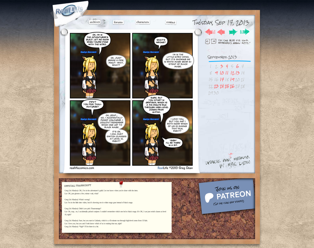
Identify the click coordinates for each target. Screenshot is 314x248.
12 (232, 73)
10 (222, 73)
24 (222, 86)
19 (232, 79)
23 (216, 86)
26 (232, 86)
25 (227, 86)
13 (237, 73)
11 (226, 73)
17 (222, 79)
